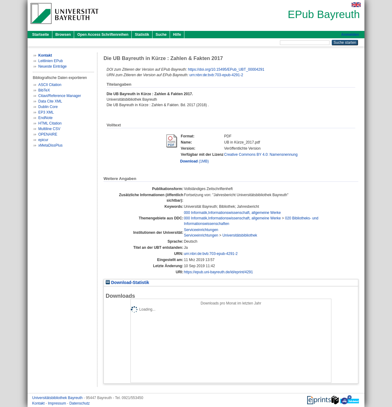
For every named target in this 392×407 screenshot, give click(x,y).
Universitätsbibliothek (239, 235)
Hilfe (177, 34)
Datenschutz (79, 403)
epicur (43, 140)
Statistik (142, 34)
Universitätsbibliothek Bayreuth (58, 398)
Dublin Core (48, 107)
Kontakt (39, 403)
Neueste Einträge (52, 66)
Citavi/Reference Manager (59, 96)
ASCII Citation (49, 85)
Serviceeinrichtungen (201, 230)
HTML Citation (50, 123)
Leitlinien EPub (50, 61)
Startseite (40, 34)
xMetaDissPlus (50, 145)
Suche (161, 34)
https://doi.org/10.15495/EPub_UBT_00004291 (226, 69)
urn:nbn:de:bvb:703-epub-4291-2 (216, 75)
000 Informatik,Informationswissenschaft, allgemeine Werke (232, 213)
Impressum (57, 403)
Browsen (63, 34)
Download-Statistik (127, 282)
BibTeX (44, 90)
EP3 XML (46, 112)
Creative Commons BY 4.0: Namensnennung (261, 154)
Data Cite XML (50, 101)
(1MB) (194, 161)
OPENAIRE (47, 134)
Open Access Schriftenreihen (102, 34)
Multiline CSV (49, 129)
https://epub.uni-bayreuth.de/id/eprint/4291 (218, 272)
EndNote (45, 118)
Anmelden (350, 34)
